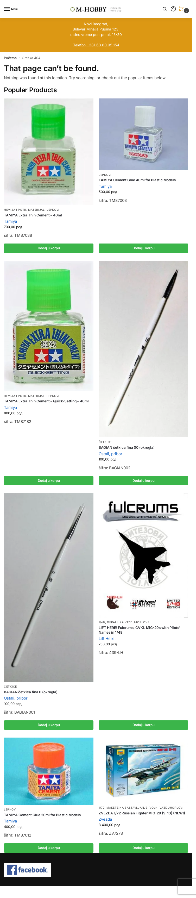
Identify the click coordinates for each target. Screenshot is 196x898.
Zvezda (105, 819)
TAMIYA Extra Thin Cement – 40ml (33, 215)
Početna (10, 58)
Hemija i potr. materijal (24, 209)
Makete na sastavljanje (126, 807)
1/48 (102, 622)
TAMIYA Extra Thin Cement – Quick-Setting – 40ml (46, 401)
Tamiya (10, 221)
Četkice (105, 442)
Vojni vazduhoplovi (166, 807)
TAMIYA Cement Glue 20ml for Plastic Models (42, 815)
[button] (182, 9)
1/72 (102, 807)
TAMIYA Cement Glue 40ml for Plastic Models (137, 180)
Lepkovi (53, 209)
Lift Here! (107, 638)
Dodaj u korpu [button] (49, 248)
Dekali (112, 622)
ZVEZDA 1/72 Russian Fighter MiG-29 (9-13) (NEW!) (142, 813)
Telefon (79, 45)
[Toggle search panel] (164, 9)
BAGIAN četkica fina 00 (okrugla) (127, 447)
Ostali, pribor (110, 453)
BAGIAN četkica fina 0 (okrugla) (31, 692)
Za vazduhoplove (134, 622)
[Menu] (12, 9)
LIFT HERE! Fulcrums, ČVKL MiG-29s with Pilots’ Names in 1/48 (139, 630)
